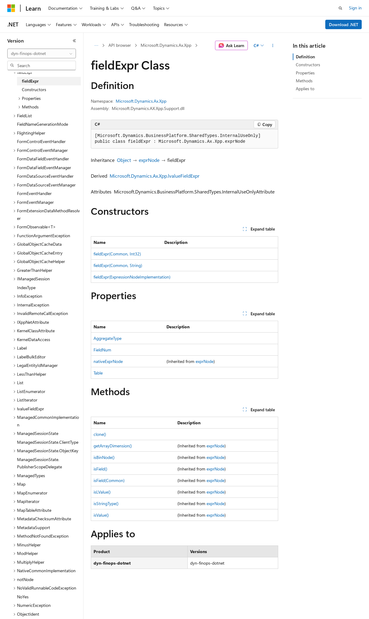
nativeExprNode (108, 361)
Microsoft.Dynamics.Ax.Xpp (166, 45)
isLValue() (102, 492)
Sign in (355, 8)
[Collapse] (74, 40)
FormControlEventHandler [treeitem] (41, 141)
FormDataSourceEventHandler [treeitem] (45, 176)
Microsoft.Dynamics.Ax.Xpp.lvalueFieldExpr (155, 176)
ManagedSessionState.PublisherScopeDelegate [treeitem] (39, 463)
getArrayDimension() (113, 446)
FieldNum (102, 350)
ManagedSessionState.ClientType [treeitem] (47, 442)
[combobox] (41, 53)
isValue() (101, 515)
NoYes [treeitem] (23, 597)
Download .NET (343, 24)
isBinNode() (104, 457)
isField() (100, 469)
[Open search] (340, 8)
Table (98, 373)
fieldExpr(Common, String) (118, 265)
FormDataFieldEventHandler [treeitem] (43, 159)
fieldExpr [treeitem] (30, 81)
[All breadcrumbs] (96, 45)
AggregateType (107, 338)
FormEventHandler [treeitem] (34, 193)
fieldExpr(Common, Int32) (117, 254)
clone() (100, 434)
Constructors (308, 64)
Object (124, 160)
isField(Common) (109, 480)
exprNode (149, 160)
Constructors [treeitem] (34, 89)
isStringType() (106, 503)
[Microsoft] (11, 8)
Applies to (305, 88)
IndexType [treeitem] (26, 287)
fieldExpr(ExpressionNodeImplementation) (132, 277)
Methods (304, 81)
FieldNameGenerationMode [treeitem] (42, 124)
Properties (305, 73)
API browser (119, 45)
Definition (305, 57)
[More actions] (273, 45)
